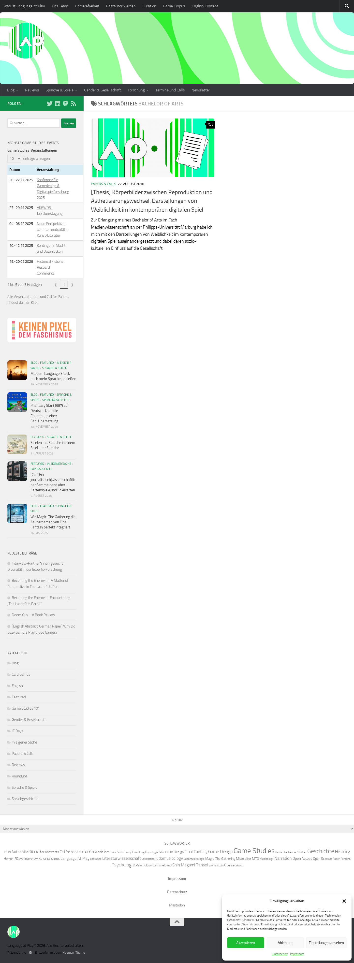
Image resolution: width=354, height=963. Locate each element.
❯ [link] (72, 284)
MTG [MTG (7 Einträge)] (255, 859)
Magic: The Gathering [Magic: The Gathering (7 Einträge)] (220, 859)
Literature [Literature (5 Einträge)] (96, 859)
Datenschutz (280, 954)
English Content (205, 6)
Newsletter (201, 90)
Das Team (60, 6)
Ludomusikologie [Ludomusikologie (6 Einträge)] (194, 859)
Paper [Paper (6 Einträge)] (336, 859)
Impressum (297, 954)
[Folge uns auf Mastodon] (65, 103)
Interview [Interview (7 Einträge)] (31, 859)
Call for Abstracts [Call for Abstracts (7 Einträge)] (46, 852)
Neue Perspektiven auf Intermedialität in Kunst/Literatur (53, 229)
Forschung (136, 90)
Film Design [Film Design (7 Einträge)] (175, 852)
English (17, 686)
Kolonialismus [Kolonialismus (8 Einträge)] (49, 858)
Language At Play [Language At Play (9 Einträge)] (74, 858)
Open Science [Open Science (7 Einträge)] (322, 859)
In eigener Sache (59, 464)
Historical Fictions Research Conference (50, 267)
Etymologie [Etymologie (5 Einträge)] (151, 852)
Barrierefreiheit (87, 6)
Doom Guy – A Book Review (33, 615)
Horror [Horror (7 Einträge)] (8, 859)
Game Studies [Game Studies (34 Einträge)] (254, 850)
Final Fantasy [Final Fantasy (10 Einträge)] (195, 851)
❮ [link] (55, 284)
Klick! (35, 302)
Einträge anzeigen (36, 158)
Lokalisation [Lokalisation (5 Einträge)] (148, 859)
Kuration (149, 6)
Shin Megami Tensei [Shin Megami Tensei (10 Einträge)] (190, 864)
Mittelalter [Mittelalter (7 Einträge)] (243, 859)
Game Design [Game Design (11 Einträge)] (220, 851)
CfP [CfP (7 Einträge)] (89, 852)
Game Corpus (174, 6)
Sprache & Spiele (60, 90)
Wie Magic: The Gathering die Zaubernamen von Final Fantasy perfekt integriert (52, 522)
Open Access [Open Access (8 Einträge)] (302, 858)
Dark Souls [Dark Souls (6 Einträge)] (117, 852)
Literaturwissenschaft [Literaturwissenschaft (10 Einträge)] (121, 858)
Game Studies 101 (26, 708)
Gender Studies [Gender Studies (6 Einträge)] (297, 852)
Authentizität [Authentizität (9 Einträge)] (22, 851)
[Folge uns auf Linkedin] (57, 103)
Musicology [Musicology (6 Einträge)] (267, 859)
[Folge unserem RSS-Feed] (73, 103)
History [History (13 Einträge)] (342, 851)
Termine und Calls (170, 90)
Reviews (32, 90)
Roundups (20, 776)
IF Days (17, 731)
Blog (11, 90)
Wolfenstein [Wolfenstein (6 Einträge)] (216, 865)
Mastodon (177, 905)
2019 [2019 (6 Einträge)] (7, 852)
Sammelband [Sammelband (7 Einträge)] (162, 865)
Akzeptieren (245, 943)
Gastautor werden (121, 6)
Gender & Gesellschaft (102, 90)
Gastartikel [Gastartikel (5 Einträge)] (281, 852)
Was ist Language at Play (24, 6)
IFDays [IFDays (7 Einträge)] (19, 859)
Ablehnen (285, 943)
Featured (47, 363)
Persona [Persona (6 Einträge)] (345, 859)
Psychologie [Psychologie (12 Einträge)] (123, 865)
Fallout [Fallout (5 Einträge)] (162, 852)
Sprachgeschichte (55, 400)
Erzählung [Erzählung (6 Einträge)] (138, 852)
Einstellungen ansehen (326, 943)
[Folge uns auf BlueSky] (50, 103)
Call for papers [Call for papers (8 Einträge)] (70, 852)
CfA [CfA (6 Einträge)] (84, 852)
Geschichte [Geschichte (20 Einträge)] (320, 851)
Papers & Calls (103, 184)
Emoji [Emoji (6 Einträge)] (128, 852)
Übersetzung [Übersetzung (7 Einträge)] (233, 865)
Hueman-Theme (73, 952)
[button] (344, 901)
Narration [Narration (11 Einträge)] (283, 858)
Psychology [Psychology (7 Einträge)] (144, 865)
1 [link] (64, 284)
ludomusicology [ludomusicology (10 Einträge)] (169, 858)
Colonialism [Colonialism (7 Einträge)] (101, 852)
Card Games (21, 674)
